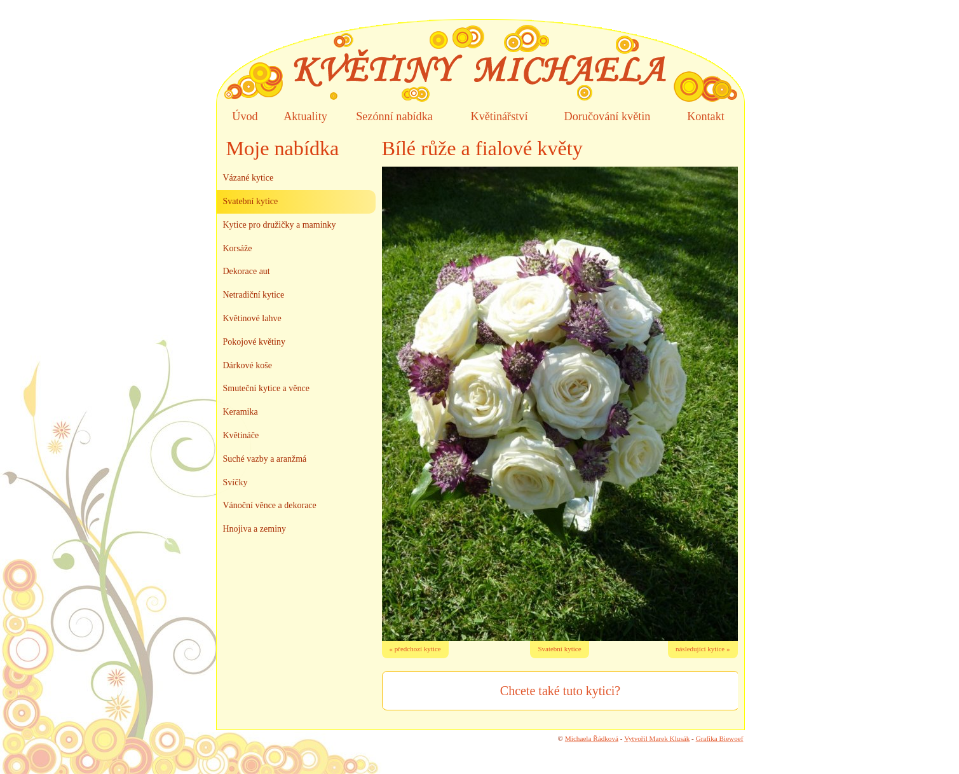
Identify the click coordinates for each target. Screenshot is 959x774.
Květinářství (499, 116)
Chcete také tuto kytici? (560, 691)
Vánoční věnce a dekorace (269, 505)
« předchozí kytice (415, 649)
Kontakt (705, 116)
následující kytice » (703, 649)
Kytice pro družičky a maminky (279, 225)
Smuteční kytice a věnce (266, 388)
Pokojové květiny (254, 342)
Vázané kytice (248, 178)
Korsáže (237, 248)
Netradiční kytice (254, 295)
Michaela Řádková (591, 738)
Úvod (244, 116)
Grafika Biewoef (720, 738)
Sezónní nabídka (394, 116)
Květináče (241, 435)
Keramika (240, 412)
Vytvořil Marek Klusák (657, 738)
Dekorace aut (246, 271)
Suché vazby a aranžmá (265, 459)
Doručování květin (607, 116)
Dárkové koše (247, 365)
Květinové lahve (252, 318)
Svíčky (235, 482)
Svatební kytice (559, 649)
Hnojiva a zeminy (255, 529)
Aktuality (305, 116)
